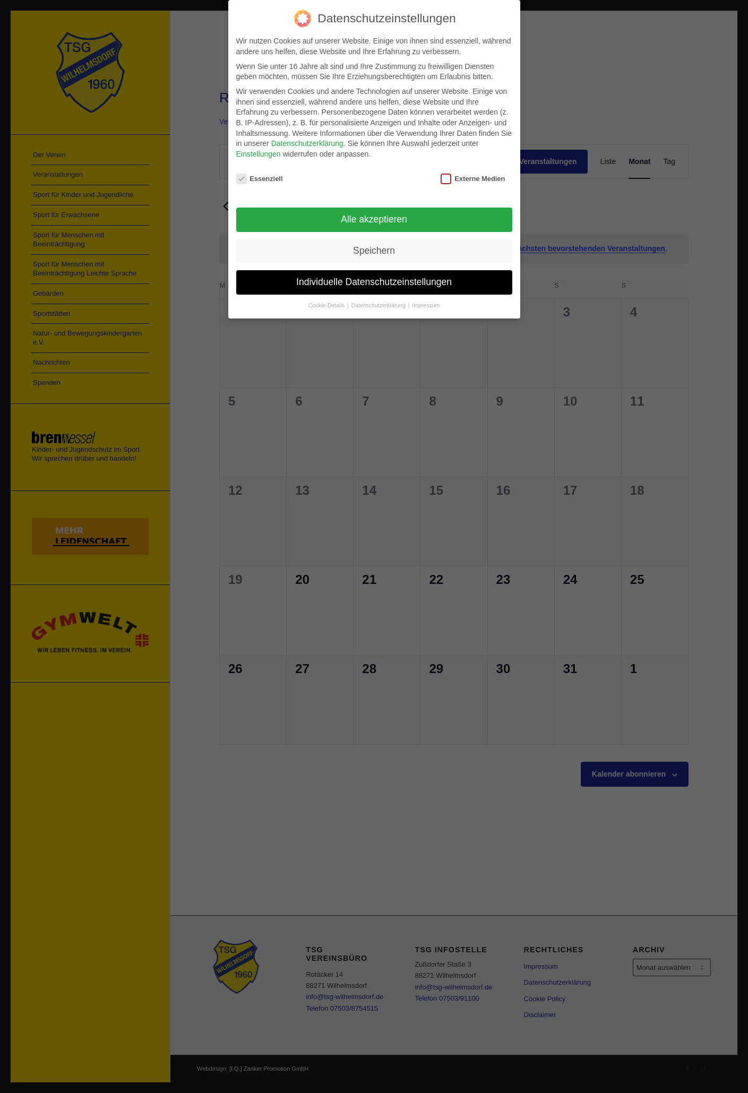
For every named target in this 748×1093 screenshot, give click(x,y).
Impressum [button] (426, 302)
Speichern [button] (374, 247)
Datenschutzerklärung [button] (379, 302)
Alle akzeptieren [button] (374, 216)
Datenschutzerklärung (307, 140)
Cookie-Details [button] (327, 302)
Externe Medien (473, 175)
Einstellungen (258, 151)
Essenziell (259, 175)
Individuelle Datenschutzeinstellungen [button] (374, 278)
